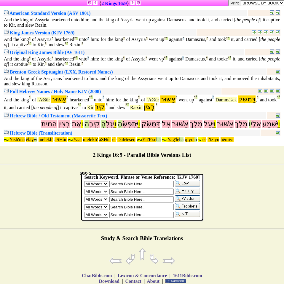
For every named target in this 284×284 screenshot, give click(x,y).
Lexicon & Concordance (142, 275)
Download (109, 281)
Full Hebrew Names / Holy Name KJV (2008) (52, 91)
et (204, 139)
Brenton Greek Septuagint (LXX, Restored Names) (58, 71)
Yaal (77, 139)
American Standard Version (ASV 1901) (47, 13)
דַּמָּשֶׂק (247, 99)
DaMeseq (126, 139)
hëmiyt (227, 139)
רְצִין (149, 107)
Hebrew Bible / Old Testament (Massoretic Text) (55, 115)
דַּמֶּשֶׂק (150, 124)
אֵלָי (256, 124)
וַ (279, 124)
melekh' (46, 139)
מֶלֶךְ (241, 124)
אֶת (76, 124)
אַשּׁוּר (58, 99)
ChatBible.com (97, 275)
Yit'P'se (149, 139)
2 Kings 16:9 (114, 3)
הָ (120, 124)
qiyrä (189, 139)
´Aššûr (43, 99)
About (153, 281)
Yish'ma (17, 139)
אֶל (166, 124)
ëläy (30, 139)
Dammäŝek (226, 99)
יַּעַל (209, 124)
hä (158, 139)
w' (200, 139)
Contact (133, 281)
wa (6, 139)
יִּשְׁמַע (270, 124)
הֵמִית (49, 124)
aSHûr (61, 139)
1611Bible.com (187, 275)
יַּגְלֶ (110, 124)
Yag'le (173, 139)
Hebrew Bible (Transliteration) (38, 132)
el (114, 139)
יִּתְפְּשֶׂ (130, 124)
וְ (82, 124)
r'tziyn (213, 139)
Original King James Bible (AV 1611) (44, 52)
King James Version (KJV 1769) (39, 32)
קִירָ (94, 124)
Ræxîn (136, 107)
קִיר (100, 107)
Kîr (90, 107)
